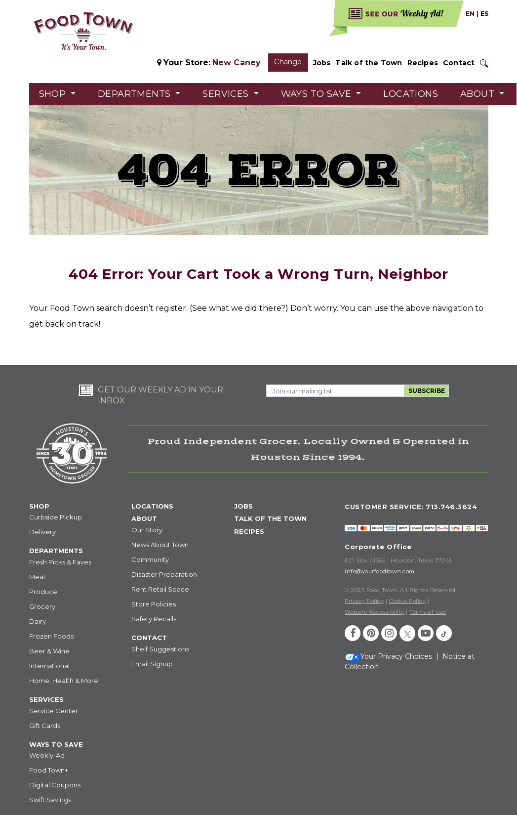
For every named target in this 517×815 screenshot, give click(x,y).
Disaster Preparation (164, 574)
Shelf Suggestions (160, 649)
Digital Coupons (54, 785)
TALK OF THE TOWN (270, 518)
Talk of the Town (368, 62)
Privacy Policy (364, 601)
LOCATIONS (152, 506)
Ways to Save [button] (317, 93)
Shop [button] (54, 93)
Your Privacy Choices (388, 656)
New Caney (236, 62)
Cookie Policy (407, 601)
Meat (37, 577)
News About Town (160, 545)
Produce (43, 592)
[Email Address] (335, 391)
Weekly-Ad (47, 755)
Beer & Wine (49, 651)
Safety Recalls (153, 619)
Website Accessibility (374, 611)
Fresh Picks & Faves (60, 562)
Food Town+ (48, 770)
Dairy (37, 621)
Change (288, 61)
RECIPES (249, 531)
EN (470, 13)
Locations (410, 93)
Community (150, 559)
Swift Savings (50, 800)
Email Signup (152, 664)
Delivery (42, 532)
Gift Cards (44, 725)
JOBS (243, 506)
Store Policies (153, 604)
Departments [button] (135, 93)
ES (484, 13)
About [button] (478, 93)
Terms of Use (427, 611)
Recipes (422, 62)
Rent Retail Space (160, 589)
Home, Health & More (63, 681)
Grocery (42, 606)
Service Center (53, 711)
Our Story (146, 530)
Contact (459, 62)
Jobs (322, 62)
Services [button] (226, 93)
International (49, 666)
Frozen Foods (51, 636)
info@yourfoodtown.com (380, 571)
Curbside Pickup (55, 517)
